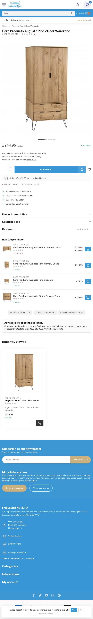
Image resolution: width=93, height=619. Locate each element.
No (81, 610)
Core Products (10, 34)
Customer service (14, 488)
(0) (35, 34)
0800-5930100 (36, 329)
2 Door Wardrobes (45, 312)
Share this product (30, 184)
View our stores (41, 488)
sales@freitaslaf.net (16, 329)
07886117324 (14, 544)
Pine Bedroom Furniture (72, 312)
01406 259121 (15, 535)
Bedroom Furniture (20, 312)
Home (5, 26)
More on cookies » (46, 613)
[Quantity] (32, 423)
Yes (73, 610)
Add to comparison (10, 184)
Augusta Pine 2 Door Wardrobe (26, 26)
